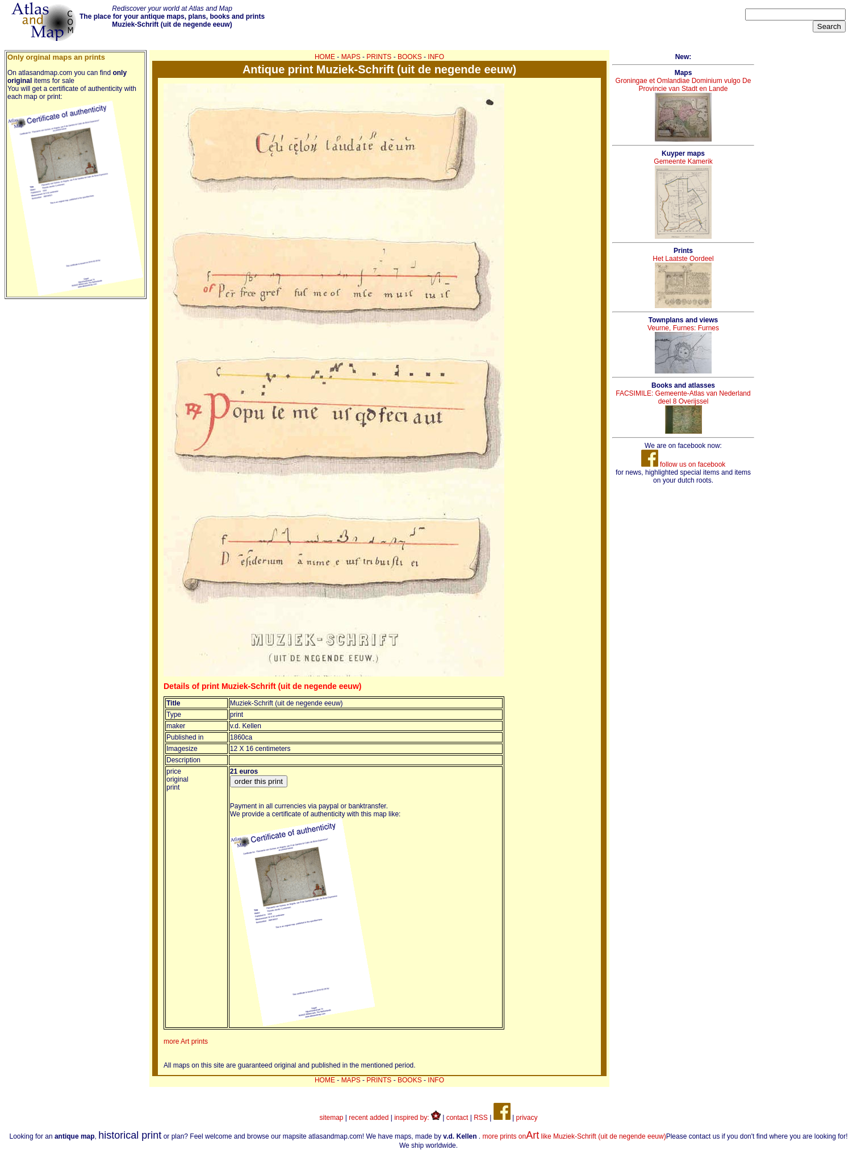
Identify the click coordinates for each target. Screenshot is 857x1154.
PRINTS (378, 57)
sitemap (332, 1118)
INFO (436, 57)
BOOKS (410, 57)
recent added (368, 1118)
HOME (325, 57)
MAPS (351, 57)
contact (457, 1118)
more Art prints (186, 1041)
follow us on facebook (683, 464)
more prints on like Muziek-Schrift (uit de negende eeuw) (574, 1136)
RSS (481, 1118)
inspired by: (417, 1118)
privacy (526, 1118)
